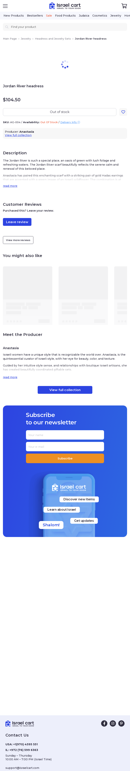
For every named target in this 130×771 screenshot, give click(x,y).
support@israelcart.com (22, 768)
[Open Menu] (5, 6)
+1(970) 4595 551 (25, 744)
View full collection (18, 135)
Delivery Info (70, 122)
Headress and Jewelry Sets (53, 38)
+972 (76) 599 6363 (24, 750)
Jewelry (26, 38)
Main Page (10, 38)
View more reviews (18, 240)
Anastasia (26, 131)
